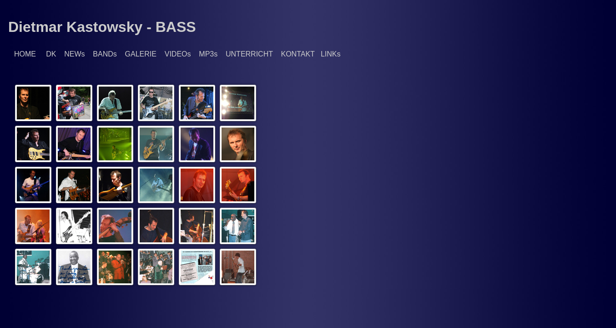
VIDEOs (178, 54)
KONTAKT (297, 54)
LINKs (331, 54)
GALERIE (141, 54)
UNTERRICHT (249, 54)
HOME (25, 54)
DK (51, 54)
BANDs (104, 54)
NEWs (74, 54)
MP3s (208, 54)
